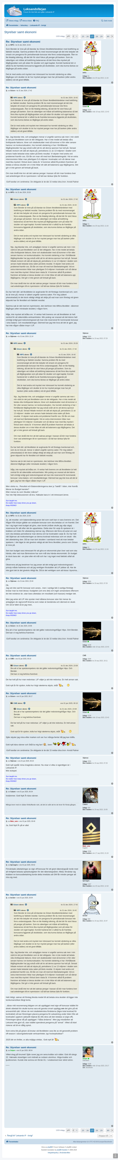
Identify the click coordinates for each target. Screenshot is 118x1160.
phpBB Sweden (62, 1150)
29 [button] (101, 36)
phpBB (49, 1147)
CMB (15, 703)
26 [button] (87, 36)
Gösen (16, 199)
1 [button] (76, 36)
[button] (68, 36)
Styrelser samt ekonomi (20, 32)
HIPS (15, 98)
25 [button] (83, 36)
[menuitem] (12, 21)
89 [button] (108, 36)
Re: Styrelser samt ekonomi (23, 41)
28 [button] (97, 36)
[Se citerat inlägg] (24, 97)
